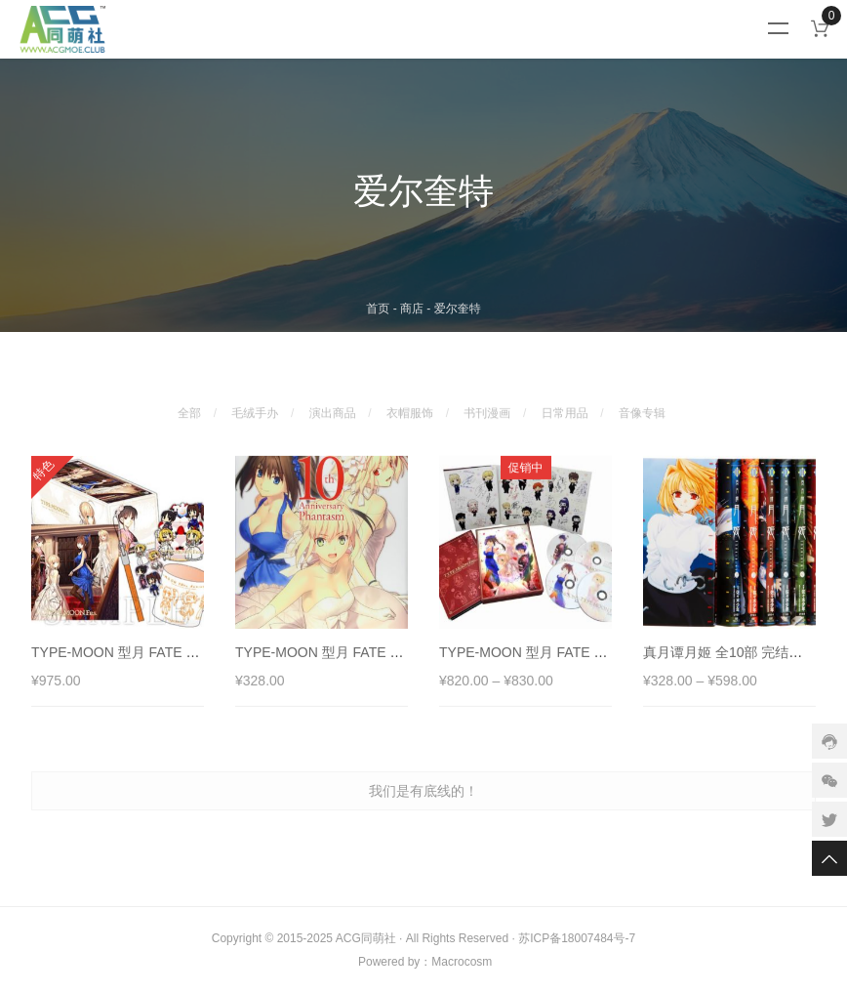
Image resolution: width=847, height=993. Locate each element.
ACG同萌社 (366, 938)
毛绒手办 (254, 401)
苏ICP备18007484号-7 (576, 938)
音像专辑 (642, 401)
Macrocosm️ (461, 962)
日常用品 (565, 401)
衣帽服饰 (409, 401)
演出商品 (332, 401)
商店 (412, 308)
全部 (189, 401)
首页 (377, 308)
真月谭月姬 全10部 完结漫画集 (736, 664)
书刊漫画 (487, 401)
